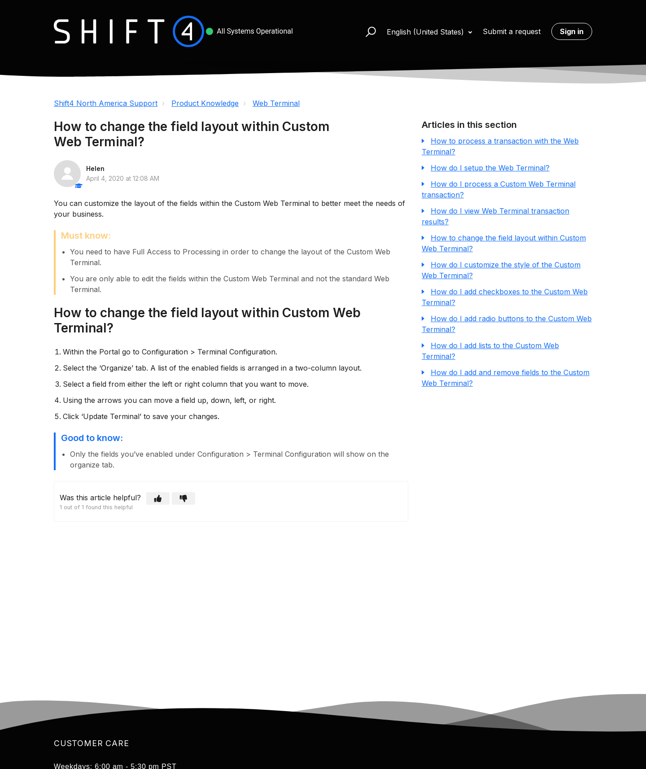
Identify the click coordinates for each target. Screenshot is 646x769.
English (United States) (426, 31)
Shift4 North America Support (105, 103)
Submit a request (512, 31)
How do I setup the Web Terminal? (490, 167)
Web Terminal (276, 103)
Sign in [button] (572, 31)
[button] (367, 31)
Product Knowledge (205, 103)
